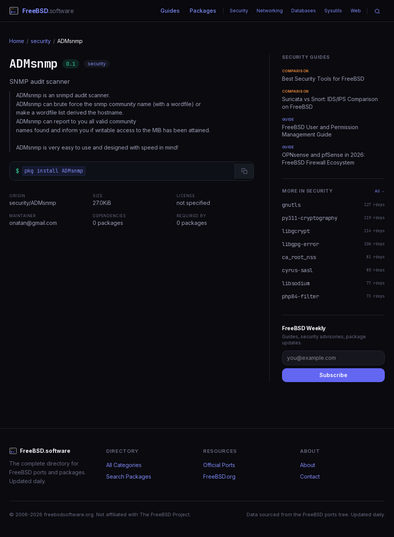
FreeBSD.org (219, 476)
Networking (270, 10)
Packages (203, 10)
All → (380, 191)
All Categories (124, 465)
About (307, 465)
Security (239, 10)
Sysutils (333, 10)
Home (16, 41)
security (41, 41)
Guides (170, 10)
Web (356, 10)
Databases (303, 10)
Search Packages (128, 476)
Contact (310, 476)
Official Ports (219, 465)
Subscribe (333, 375)
